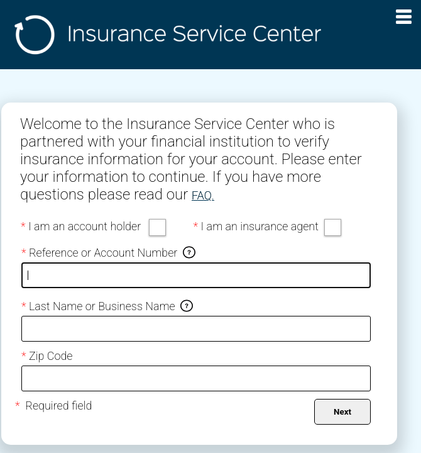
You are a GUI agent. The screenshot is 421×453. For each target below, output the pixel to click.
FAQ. (203, 195)
